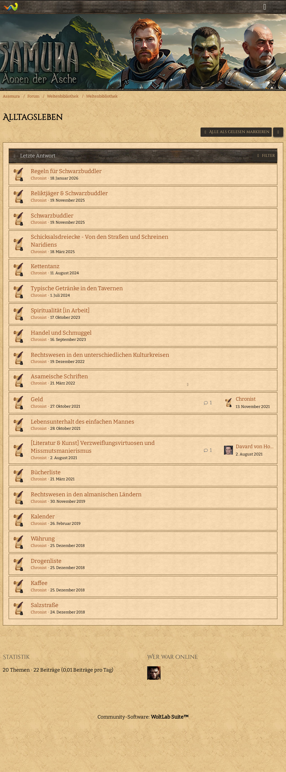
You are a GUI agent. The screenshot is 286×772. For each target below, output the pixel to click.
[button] (278, 132)
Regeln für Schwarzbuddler (66, 171)
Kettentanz (45, 266)
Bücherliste (46, 472)
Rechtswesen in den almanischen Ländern (86, 494)
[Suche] (250, 7)
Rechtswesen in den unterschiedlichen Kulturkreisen (100, 354)
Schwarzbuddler (52, 215)
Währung (43, 538)
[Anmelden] (264, 7)
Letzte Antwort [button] (38, 156)
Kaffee (39, 583)
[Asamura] (10, 6)
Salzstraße (44, 605)
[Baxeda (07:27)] (154, 673)
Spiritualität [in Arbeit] (60, 310)
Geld (37, 399)
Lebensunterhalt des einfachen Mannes (82, 421)
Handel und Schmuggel (61, 332)
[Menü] (278, 7)
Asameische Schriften (59, 376)
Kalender (43, 516)
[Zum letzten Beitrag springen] (228, 402)
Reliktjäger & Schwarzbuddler (69, 193)
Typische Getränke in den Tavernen (77, 288)
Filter (265, 155)
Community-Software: (143, 717)
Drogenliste (46, 561)
